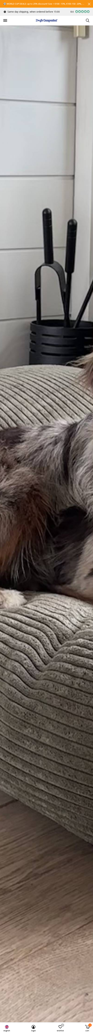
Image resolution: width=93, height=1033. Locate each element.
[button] (5, 20)
